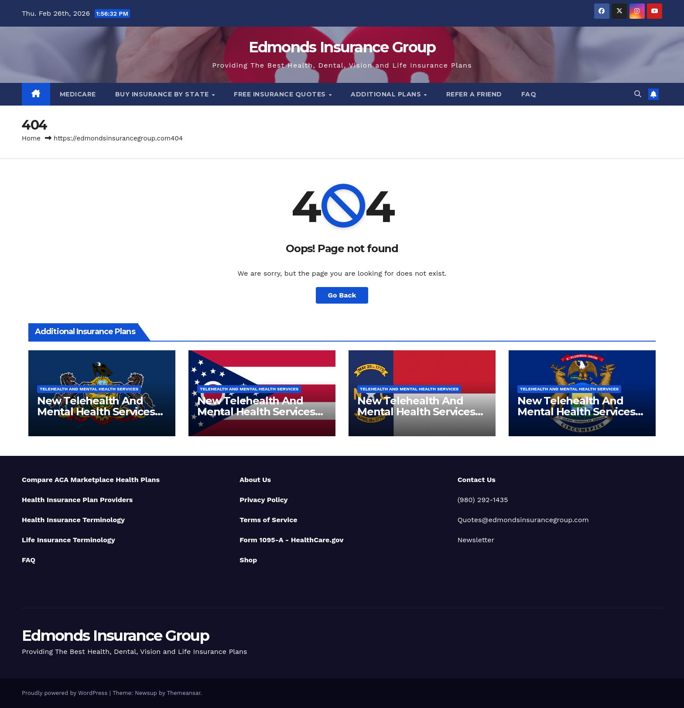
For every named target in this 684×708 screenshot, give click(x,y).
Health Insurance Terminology (73, 520)
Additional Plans (387, 94)
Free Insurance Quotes (281, 94)
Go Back (342, 295)
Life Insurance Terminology (68, 540)
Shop (248, 560)
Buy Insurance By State (163, 94)
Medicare (78, 94)
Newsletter (476, 540)
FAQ (529, 94)
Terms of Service (268, 520)
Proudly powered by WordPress (65, 693)
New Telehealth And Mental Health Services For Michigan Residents (577, 411)
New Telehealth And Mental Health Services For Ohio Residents (256, 411)
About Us (255, 479)
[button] (637, 94)
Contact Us (477, 479)
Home (31, 138)
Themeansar (184, 693)
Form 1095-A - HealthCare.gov (291, 540)
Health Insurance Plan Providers (77, 500)
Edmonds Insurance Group (342, 47)
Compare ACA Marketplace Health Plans (91, 479)
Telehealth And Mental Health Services (89, 388)
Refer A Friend (474, 94)
